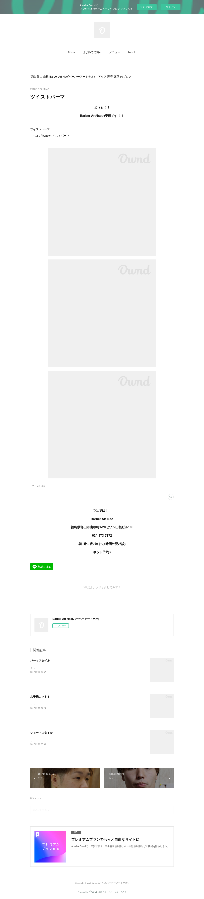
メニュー (114, 52)
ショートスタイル (41, 732)
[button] (71, 52)
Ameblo (132, 52)
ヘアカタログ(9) (37, 486)
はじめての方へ (92, 52)
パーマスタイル (40, 660)
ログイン (170, 7)
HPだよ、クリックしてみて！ (102, 587)
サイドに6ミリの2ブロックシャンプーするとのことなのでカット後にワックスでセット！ (78, 704)
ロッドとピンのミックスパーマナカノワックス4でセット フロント (87, 668)
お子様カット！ (40, 696)
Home (71, 52)
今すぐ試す (146, 6)
